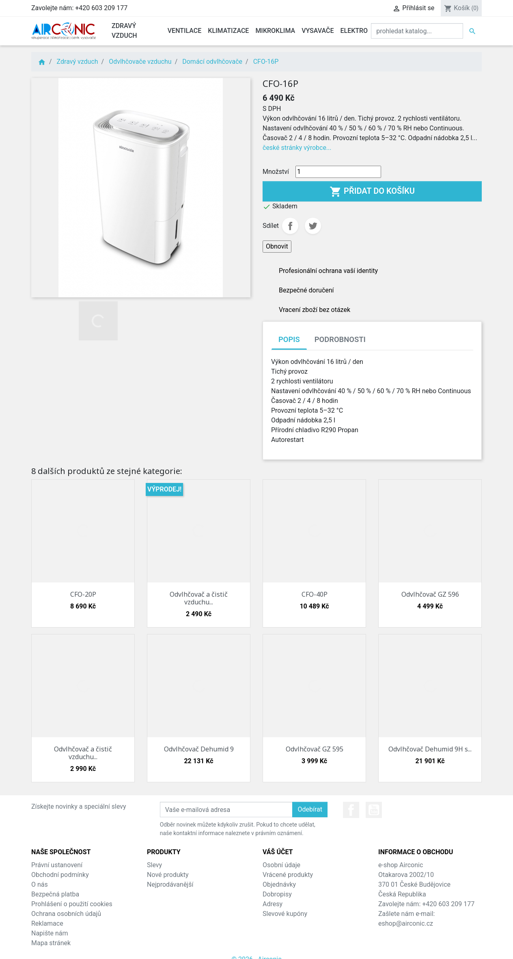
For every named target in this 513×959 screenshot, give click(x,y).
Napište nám (49, 933)
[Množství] (338, 172)
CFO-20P (83, 594)
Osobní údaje (281, 865)
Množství (276, 171)
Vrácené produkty (288, 875)
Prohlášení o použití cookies (71, 904)
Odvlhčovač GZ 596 (430, 594)
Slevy (154, 865)
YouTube (374, 810)
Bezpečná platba (55, 894)
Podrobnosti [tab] (340, 339)
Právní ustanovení (56, 865)
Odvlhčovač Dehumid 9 (199, 749)
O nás (39, 884)
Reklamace (47, 923)
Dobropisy (277, 894)
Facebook (351, 810)
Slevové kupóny (285, 914)
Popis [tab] (289, 339)
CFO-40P (315, 594)
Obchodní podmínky (60, 875)
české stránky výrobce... (297, 148)
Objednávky (279, 884)
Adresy (272, 904)
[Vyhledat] (417, 31)
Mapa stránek (51, 943)
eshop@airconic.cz (405, 923)
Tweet (313, 226)
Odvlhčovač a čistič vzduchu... (199, 598)
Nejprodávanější (170, 884)
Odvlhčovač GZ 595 (314, 749)
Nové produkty (168, 875)
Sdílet (290, 226)
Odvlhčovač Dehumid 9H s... (430, 749)
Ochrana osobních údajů (66, 914)
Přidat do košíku (372, 192)
